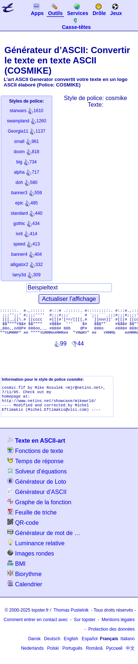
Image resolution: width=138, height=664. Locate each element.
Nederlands (32, 657)
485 (26, 203)
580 (26, 182)
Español (90, 647)
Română (94, 657)
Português (72, 657)
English (71, 647)
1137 (26, 131)
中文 (130, 657)
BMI (16, 572)
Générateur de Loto (36, 490)
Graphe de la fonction (39, 510)
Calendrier (24, 592)
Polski (53, 657)
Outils (55, 9)
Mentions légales (118, 628)
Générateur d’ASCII (37, 500)
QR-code (23, 531)
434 (26, 223)
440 (26, 213)
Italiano (127, 647)
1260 (26, 120)
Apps (37, 9)
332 (26, 264)
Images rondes (30, 561)
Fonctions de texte (35, 459)
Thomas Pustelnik (70, 618)
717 (26, 172)
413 (26, 244)
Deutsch (52, 647)
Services (77, 9)
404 (26, 254)
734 (26, 162)
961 (26, 141)
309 (26, 274)
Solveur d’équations (37, 479)
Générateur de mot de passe (44, 541)
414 (26, 233)
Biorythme (24, 582)
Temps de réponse (35, 469)
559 (26, 192)
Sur (85, 628)
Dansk (34, 647)
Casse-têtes (76, 23)
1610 (26, 110)
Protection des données (111, 638)
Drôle (99, 9)
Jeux (116, 9)
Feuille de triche (32, 520)
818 (26, 151)
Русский (114, 657)
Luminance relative (35, 551)
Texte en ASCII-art (36, 449)
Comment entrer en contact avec (36, 628)
